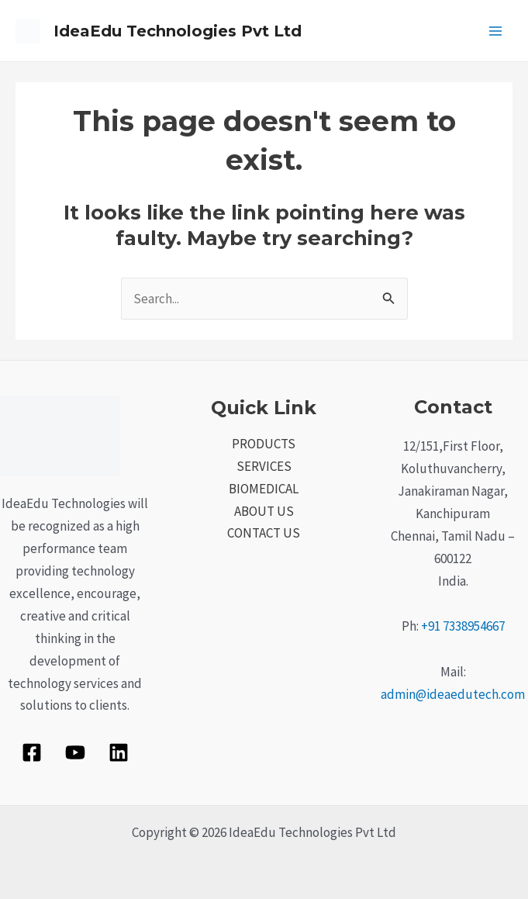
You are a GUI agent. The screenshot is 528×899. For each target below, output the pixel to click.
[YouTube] (75, 752)
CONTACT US (263, 532)
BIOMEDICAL (264, 488)
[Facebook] (32, 752)
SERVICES (264, 466)
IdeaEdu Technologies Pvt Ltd (177, 31)
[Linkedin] (119, 752)
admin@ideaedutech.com (453, 694)
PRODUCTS (263, 443)
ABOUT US (264, 511)
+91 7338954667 (463, 625)
